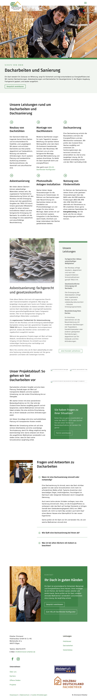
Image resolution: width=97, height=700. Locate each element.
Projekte (13, 685)
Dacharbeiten (68, 646)
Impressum (14, 695)
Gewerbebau (67, 650)
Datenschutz (24, 695)
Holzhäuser (67, 641)
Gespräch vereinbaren (15, 86)
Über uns (13, 672)
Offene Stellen (15, 680)
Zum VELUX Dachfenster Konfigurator (60, 612)
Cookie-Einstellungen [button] (39, 695)
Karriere (13, 676)
